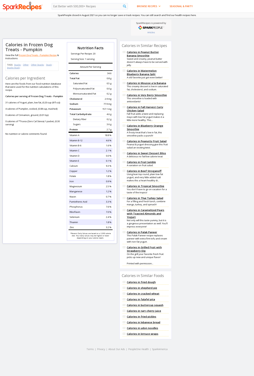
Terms (90, 349)
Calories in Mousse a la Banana (146, 83)
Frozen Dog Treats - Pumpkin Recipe (38, 55)
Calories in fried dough (141, 282)
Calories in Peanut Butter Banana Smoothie (143, 53)
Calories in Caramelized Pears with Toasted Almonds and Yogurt (145, 213)
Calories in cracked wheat (143, 293)
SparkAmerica (160, 349)
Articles (151, 32)
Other (26, 64)
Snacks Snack (13, 67)
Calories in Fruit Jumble (141, 162)
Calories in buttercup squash (145, 305)
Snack (49, 64)
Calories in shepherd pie (142, 288)
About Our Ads (116, 349)
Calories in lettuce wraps (142, 333)
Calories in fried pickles (141, 316)
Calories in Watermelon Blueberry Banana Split (142, 72)
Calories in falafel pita (141, 299)
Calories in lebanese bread (143, 322)
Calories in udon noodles (142, 328)
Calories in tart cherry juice (144, 310)
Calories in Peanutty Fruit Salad (146, 141)
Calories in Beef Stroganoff (144, 171)
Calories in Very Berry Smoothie (147, 95)
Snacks (17, 64)
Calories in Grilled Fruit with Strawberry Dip (144, 249)
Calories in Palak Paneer (142, 232)
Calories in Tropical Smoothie (145, 186)
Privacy (101, 349)
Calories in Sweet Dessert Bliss (146, 153)
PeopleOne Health (138, 349)
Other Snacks (37, 64)
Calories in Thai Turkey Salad (145, 198)
